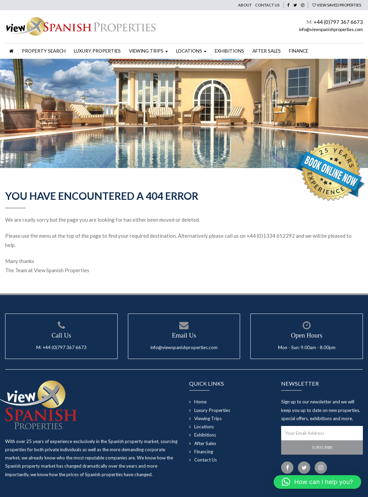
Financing (203, 451)
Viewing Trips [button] (148, 51)
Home (200, 401)
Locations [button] (191, 51)
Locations (204, 426)
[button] (317, 482)
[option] (184, 113)
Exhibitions (229, 51)
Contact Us (267, 5)
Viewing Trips (208, 418)
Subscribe (322, 447)
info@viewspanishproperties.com (331, 29)
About (245, 5)
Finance (298, 51)
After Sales (266, 51)
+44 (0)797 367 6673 (338, 22)
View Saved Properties (336, 5)
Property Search (44, 51)
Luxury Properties (97, 51)
